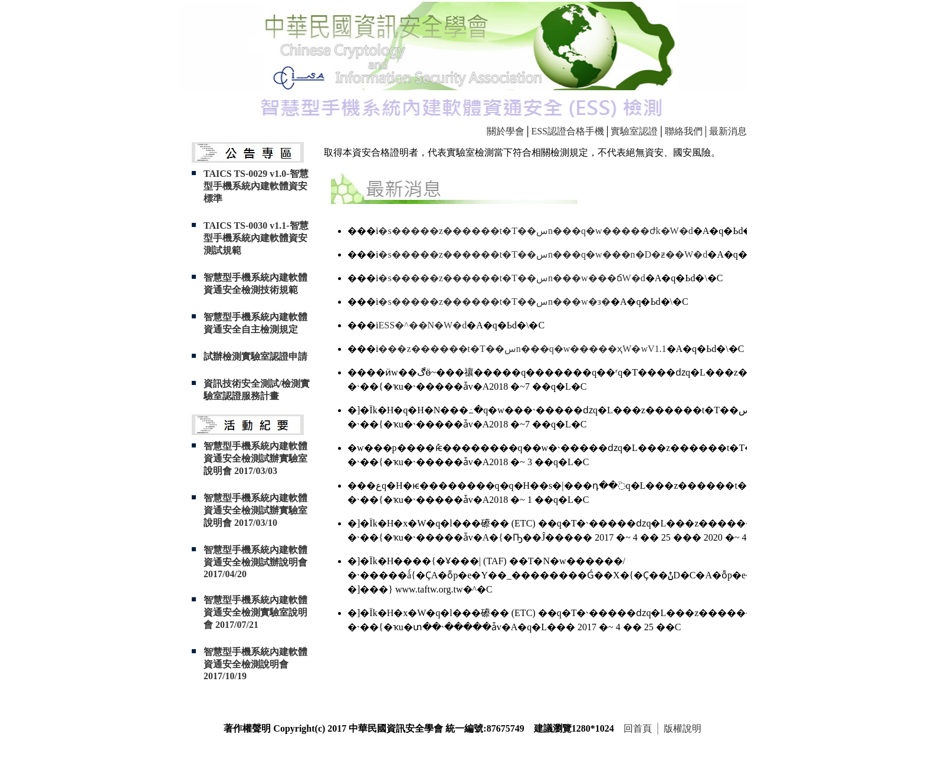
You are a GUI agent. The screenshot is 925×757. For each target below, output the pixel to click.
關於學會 (505, 131)
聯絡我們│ (687, 131)
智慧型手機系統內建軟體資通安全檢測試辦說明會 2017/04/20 (255, 562)
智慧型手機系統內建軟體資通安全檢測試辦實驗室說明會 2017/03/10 (255, 510)
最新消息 (728, 131)
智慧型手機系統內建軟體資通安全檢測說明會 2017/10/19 (255, 664)
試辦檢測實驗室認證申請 (255, 356)
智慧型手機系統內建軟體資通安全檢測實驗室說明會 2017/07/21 (255, 612)
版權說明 (682, 728)
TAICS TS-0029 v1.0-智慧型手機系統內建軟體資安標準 (256, 186)
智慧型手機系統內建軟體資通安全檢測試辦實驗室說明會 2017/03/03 (255, 458)
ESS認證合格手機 (567, 131)
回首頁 (638, 728)
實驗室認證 (634, 131)
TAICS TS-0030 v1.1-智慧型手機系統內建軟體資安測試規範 (256, 237)
